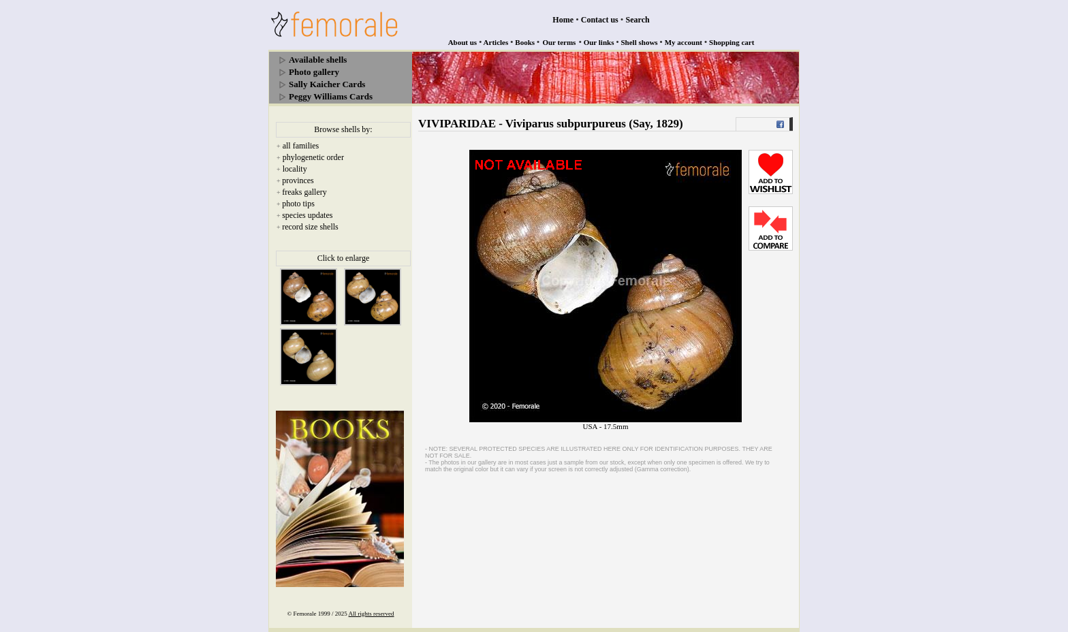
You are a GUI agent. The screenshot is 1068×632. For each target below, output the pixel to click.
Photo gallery (314, 72)
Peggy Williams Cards (331, 96)
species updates (307, 215)
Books (525, 42)
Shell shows (639, 42)
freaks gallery (304, 192)
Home (563, 20)
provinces (298, 180)
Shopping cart (731, 42)
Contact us (599, 20)
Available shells (318, 59)
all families (301, 146)
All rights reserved (371, 613)
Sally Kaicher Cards (327, 84)
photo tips (298, 203)
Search (638, 20)
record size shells (310, 227)
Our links (599, 42)
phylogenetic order (313, 157)
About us (462, 42)
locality (295, 169)
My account (683, 42)
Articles (496, 42)
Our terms (559, 42)
